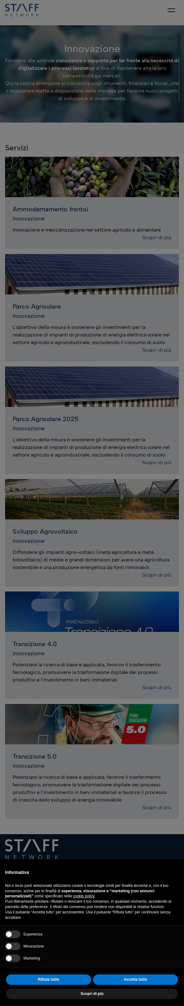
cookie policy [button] (83, 896)
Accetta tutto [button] (135, 979)
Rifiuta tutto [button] (48, 979)
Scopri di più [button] (92, 993)
